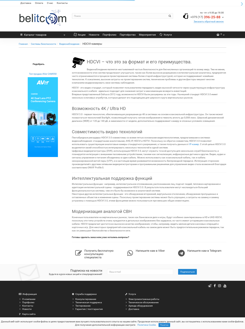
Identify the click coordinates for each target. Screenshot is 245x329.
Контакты (62, 3)
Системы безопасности (43, 44)
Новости (94, 34)
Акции (79, 34)
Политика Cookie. (146, 325)
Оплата (39, 3)
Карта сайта (27, 314)
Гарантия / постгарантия (87, 309)
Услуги (165, 34)
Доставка (25, 3)
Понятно (164, 325)
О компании (27, 299)
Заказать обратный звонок (209, 21)
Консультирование (84, 299)
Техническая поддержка (87, 302)
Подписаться (187, 271)
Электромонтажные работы (142, 299)
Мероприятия (147, 34)
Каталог (42, 33)
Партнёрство (128, 34)
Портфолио (109, 34)
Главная (23, 44)
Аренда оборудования (139, 305)
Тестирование (81, 305)
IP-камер (194, 144)
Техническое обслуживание (142, 302)
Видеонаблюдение (69, 44)
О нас (50, 3)
